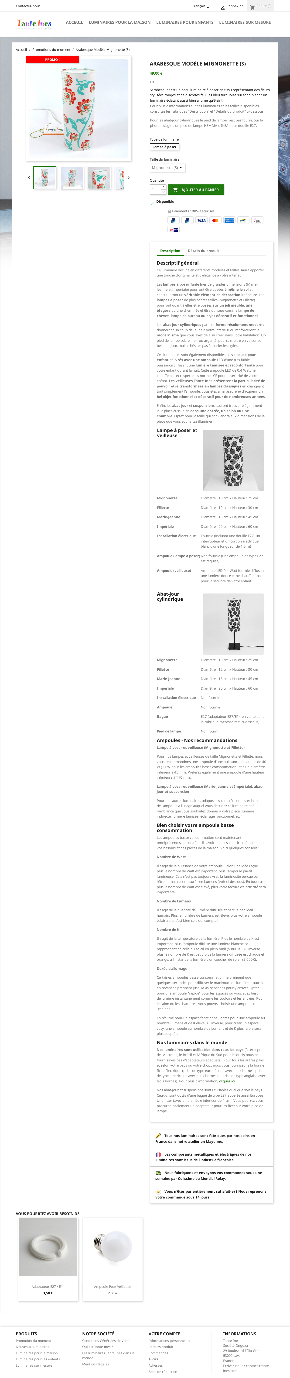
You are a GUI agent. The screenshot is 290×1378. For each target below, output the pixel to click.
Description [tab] (170, 250)
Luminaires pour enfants (185, 22)
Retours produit (161, 1346)
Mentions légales (95, 1364)
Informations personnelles (169, 1340)
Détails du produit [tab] (203, 250)
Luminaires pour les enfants (38, 1359)
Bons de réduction (163, 1371)
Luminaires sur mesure (245, 22)
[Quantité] (155, 189)
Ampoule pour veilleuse (112, 1286)
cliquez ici (227, 1081)
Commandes (158, 1353)
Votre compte (164, 1334)
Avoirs (153, 1359)
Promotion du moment (33, 1340)
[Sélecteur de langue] (201, 6)
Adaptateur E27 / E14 (48, 1286)
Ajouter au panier (196, 190)
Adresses (156, 1365)
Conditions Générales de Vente (106, 1340)
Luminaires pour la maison (120, 22)
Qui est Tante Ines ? (97, 1346)
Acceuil (74, 22)
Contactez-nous (28, 6)
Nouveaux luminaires (32, 1346)
